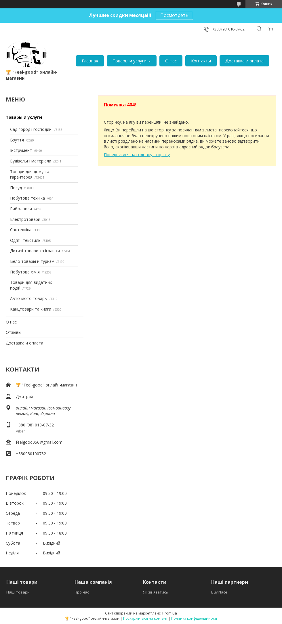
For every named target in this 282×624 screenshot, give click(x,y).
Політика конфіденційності (194, 618)
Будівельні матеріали (30, 161)
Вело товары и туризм (32, 261)
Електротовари (25, 219)
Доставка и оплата (244, 61)
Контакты (201, 61)
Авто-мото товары (28, 298)
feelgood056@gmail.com (39, 442)
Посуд (16, 187)
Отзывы (13, 332)
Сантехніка (20, 229)
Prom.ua (169, 613)
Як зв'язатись (155, 592)
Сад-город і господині (31, 129)
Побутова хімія (25, 272)
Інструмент (21, 150)
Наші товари (18, 592)
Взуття (17, 140)
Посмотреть (174, 15)
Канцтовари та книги (30, 309)
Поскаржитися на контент (145, 618)
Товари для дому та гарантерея (29, 174)
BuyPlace (219, 592)
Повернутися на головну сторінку (137, 154)
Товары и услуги (129, 61)
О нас (171, 61)
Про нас (82, 592)
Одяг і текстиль (25, 240)
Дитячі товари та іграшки (35, 250)
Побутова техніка (27, 198)
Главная (90, 61)
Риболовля (21, 208)
